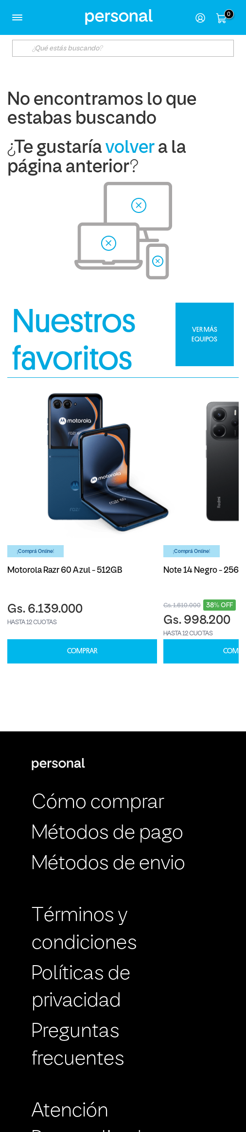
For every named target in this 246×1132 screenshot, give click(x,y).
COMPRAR (82, 651)
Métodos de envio (108, 864)
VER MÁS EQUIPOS (204, 334)
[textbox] (122, 48)
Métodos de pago (107, 833)
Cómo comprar (98, 803)
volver (130, 148)
